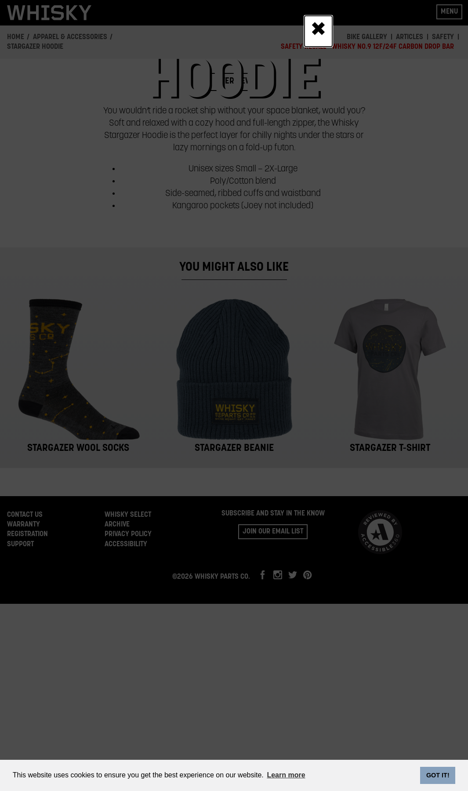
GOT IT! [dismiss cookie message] (438, 775)
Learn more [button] (286, 775)
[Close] (318, 31)
